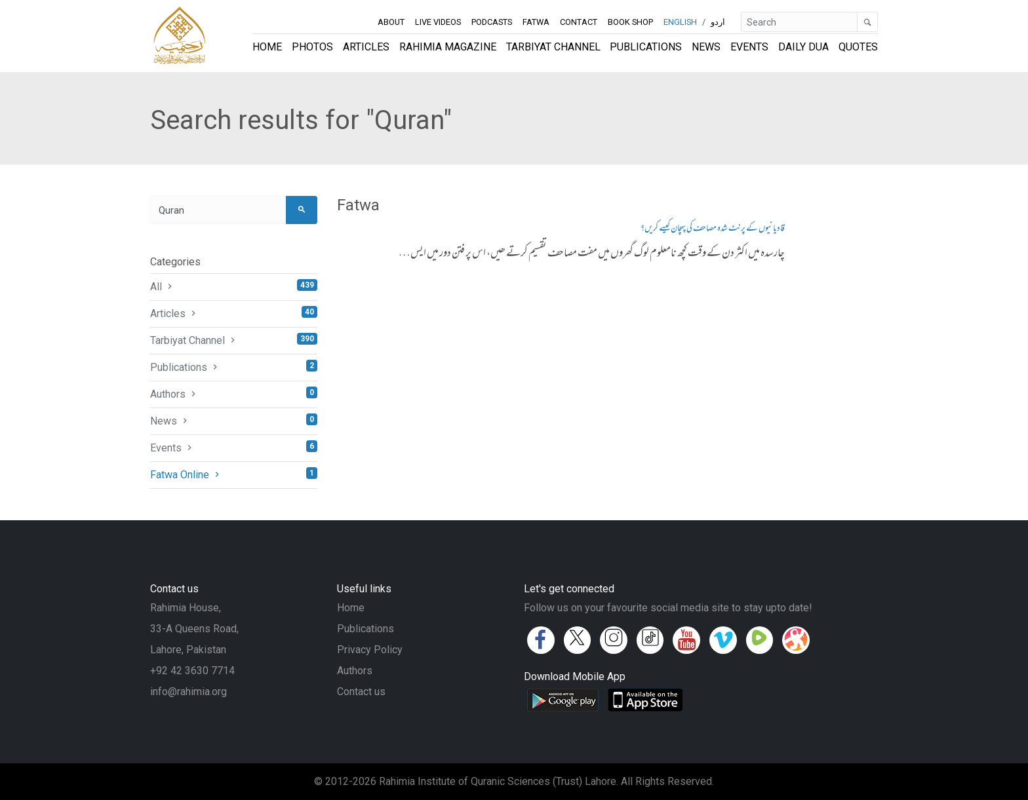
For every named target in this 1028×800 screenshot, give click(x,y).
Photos (312, 47)
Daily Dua (803, 47)
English (680, 22)
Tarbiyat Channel (553, 47)
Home (267, 47)
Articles (366, 47)
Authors (233, 393)
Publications (646, 47)
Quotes (858, 47)
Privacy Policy (370, 649)
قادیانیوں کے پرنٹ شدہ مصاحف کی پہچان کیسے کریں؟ (713, 229)
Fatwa (536, 22)
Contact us (361, 691)
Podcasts (491, 22)
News (706, 47)
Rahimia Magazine (447, 47)
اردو (718, 22)
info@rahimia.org (188, 691)
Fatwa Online (233, 474)
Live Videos (438, 22)
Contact (578, 22)
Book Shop (630, 22)
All (233, 286)
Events (749, 47)
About (391, 22)
